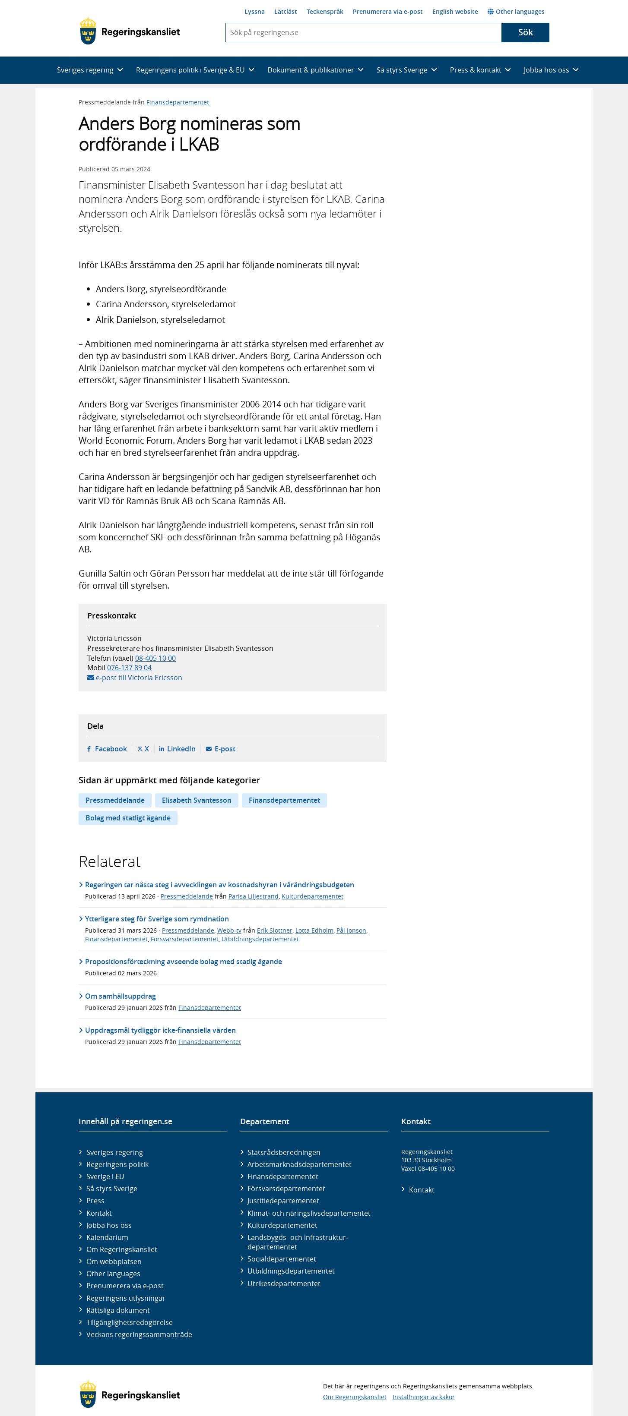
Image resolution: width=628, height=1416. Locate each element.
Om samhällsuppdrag (120, 996)
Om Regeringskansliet (121, 1249)
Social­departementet (281, 1259)
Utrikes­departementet (283, 1283)
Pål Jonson (351, 930)
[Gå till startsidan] (130, 30)
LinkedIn (181, 749)
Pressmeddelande (115, 800)
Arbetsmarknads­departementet (299, 1164)
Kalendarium (107, 1237)
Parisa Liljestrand (253, 896)
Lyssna (254, 11)
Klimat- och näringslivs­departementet (309, 1213)
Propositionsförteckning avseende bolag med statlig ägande (183, 961)
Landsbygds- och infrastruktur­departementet (297, 1242)
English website (455, 11)
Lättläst (285, 11)
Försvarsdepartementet (185, 939)
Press (95, 1200)
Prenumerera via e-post (388, 11)
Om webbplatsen (114, 1261)
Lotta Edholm (314, 930)
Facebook (111, 749)
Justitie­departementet (283, 1200)
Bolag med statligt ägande (128, 818)
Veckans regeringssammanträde (139, 1334)
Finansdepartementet (177, 102)
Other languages (516, 11)
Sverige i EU (105, 1176)
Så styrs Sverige (111, 1188)
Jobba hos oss (109, 1225)
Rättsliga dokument (118, 1310)
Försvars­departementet (286, 1188)
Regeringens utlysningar (125, 1298)
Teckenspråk (325, 11)
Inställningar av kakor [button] (424, 1397)
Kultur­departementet (282, 1225)
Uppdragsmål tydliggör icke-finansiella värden (160, 1030)
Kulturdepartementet (312, 896)
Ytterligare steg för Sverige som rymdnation (157, 919)
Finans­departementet (282, 1176)
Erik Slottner (274, 930)
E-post (225, 749)
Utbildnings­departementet (291, 1271)
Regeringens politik (117, 1164)
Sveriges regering (114, 1152)
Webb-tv (229, 930)
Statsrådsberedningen (283, 1152)
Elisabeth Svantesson (197, 800)
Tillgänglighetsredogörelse (129, 1322)
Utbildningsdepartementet (260, 939)
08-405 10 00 (155, 658)
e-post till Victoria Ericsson (139, 677)
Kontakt (99, 1213)
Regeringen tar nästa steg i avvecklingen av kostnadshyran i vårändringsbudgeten (219, 884)
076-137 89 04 (129, 667)
